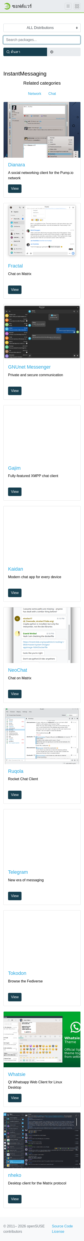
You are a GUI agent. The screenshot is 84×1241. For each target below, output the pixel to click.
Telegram (18, 872)
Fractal (15, 266)
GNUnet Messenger (29, 367)
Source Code (62, 1226)
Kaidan (15, 569)
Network (34, 94)
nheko (14, 1175)
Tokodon (17, 973)
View (15, 188)
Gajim (14, 468)
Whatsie (17, 1074)
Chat (52, 94)
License (58, 1231)
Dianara (16, 164)
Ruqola (15, 771)
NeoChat (17, 670)
